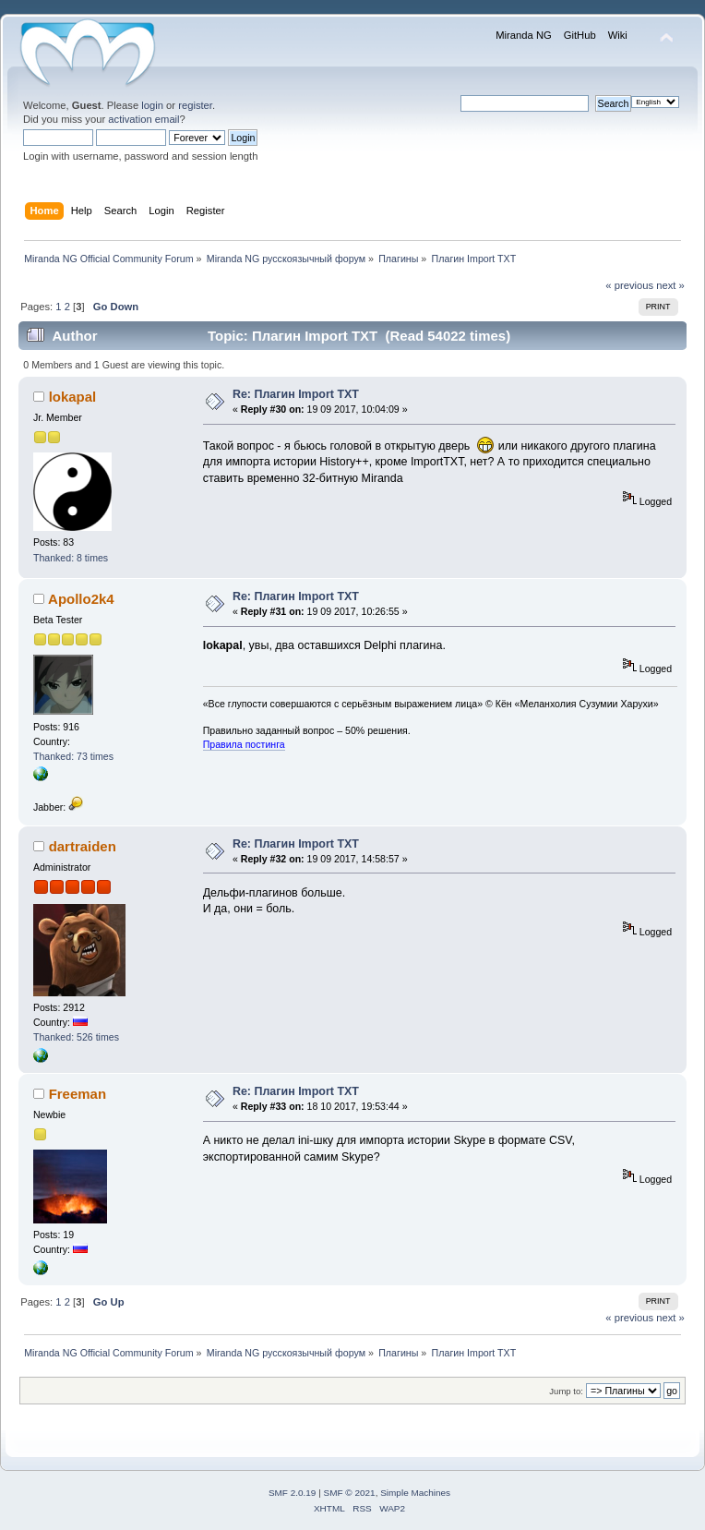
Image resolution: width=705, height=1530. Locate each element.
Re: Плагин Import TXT (296, 394)
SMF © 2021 (350, 1493)
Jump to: (566, 1391)
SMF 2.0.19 (293, 1493)
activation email (143, 119)
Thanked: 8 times (70, 557)
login (152, 105)
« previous (629, 285)
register (195, 105)
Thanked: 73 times (73, 756)
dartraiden (82, 846)
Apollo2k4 (81, 599)
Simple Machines (415, 1493)
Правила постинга (244, 744)
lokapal (73, 396)
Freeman (77, 1094)
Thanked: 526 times (76, 1036)
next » (670, 285)
